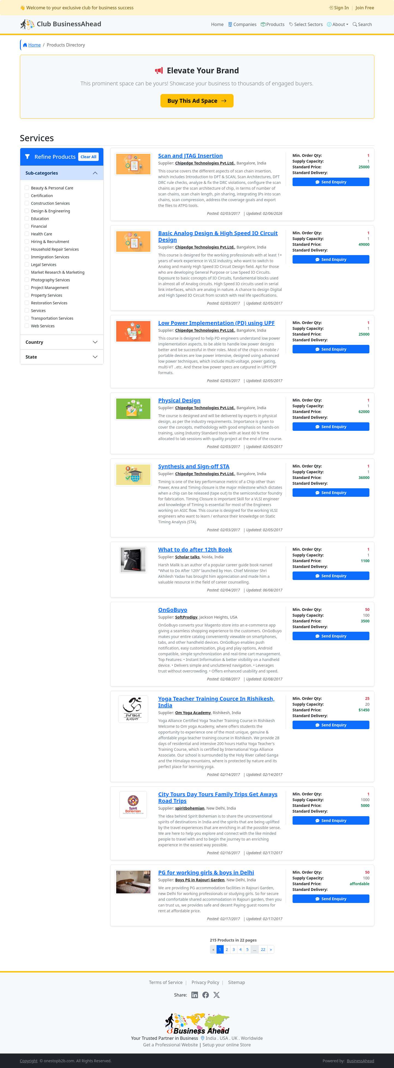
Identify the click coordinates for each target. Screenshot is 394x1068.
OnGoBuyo (172, 609)
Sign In (339, 8)
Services (38, 310)
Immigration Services (50, 256)
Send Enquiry (331, 181)
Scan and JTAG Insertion (190, 155)
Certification (42, 195)
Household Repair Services (55, 249)
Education (40, 218)
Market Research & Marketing (58, 272)
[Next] (270, 949)
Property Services (46, 295)
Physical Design (179, 400)
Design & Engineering (50, 210)
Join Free (365, 8)
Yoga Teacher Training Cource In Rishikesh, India (216, 702)
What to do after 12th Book (195, 549)
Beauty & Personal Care (52, 187)
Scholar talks (187, 556)
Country (34, 342)
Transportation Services (52, 318)
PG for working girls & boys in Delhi (206, 872)
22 (263, 949)
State (31, 357)
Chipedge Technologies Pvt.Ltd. (205, 163)
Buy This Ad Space (197, 100)
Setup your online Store (227, 1045)
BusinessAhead (360, 1060)
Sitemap (236, 982)
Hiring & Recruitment (50, 241)
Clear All (89, 156)
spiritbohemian (190, 808)
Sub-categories (42, 173)
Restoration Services (49, 302)
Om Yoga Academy (193, 712)
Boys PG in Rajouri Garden (199, 879)
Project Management (50, 287)
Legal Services (43, 264)
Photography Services (50, 279)
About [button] (336, 24)
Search (362, 24)
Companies (242, 24)
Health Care (41, 233)
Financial (39, 226)
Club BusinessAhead (60, 24)
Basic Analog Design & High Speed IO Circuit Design (218, 236)
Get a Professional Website (170, 1045)
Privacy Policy (205, 982)
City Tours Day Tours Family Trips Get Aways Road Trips (218, 797)
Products (273, 24)
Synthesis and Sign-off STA (193, 466)
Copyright (29, 1060)
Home (217, 24)
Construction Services (50, 203)
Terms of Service (166, 982)
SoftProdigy (186, 617)
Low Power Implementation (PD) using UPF (216, 323)
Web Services (43, 325)
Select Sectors (306, 24)
